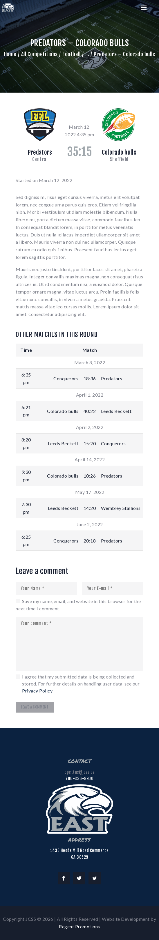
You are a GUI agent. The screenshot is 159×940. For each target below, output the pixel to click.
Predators (40, 152)
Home (10, 54)
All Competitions (39, 54)
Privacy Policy (37, 690)
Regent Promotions (79, 926)
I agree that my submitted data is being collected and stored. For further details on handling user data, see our (81, 683)
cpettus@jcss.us (79, 772)
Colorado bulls (119, 152)
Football (71, 54)
